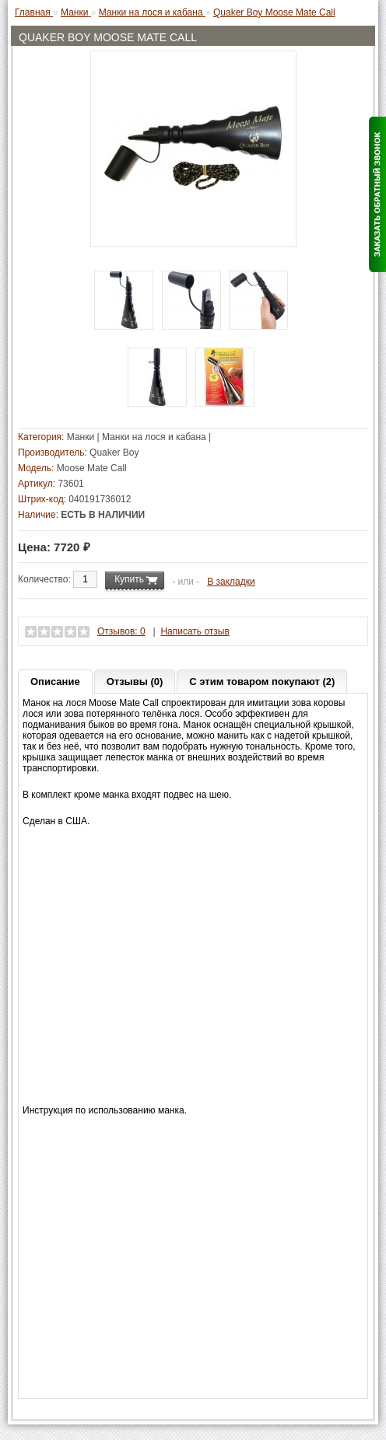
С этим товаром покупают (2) (262, 681)
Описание (55, 681)
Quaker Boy (114, 452)
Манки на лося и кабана (154, 437)
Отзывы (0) (135, 681)
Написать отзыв (194, 631)
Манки (80, 437)
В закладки (231, 581)
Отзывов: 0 (121, 631)
